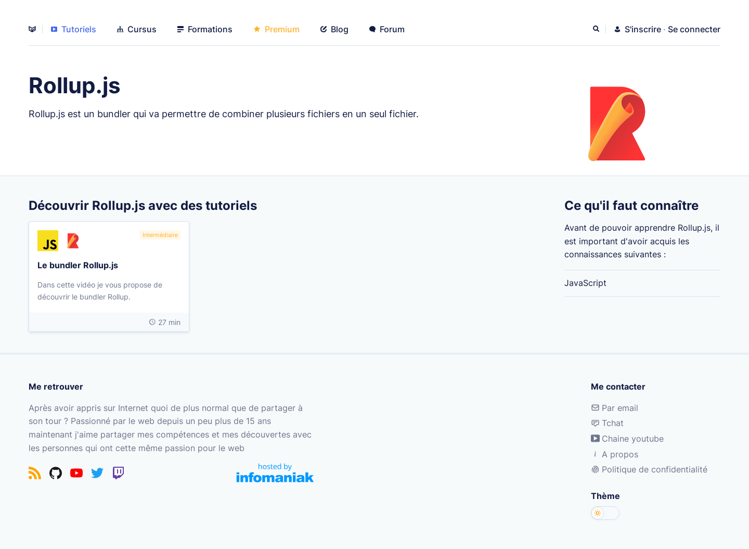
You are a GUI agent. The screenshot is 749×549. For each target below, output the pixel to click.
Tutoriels (73, 29)
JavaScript (585, 283)
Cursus (137, 29)
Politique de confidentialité (649, 469)
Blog (334, 29)
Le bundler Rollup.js (77, 264)
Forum (387, 29)
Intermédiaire (160, 235)
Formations (205, 29)
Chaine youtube (627, 438)
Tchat (607, 423)
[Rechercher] (597, 29)
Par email (614, 408)
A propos (614, 454)
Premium (276, 29)
